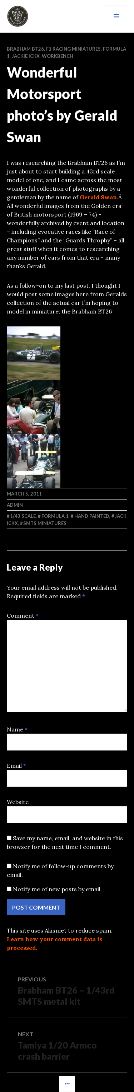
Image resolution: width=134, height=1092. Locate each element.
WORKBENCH (57, 56)
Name (17, 729)
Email (16, 765)
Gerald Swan (98, 197)
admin (15, 505)
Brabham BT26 (25, 49)
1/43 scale (23, 516)
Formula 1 (55, 516)
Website (18, 801)
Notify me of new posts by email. (57, 889)
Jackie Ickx (26, 56)
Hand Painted (91, 516)
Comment (23, 615)
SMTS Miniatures (44, 523)
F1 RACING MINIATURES (73, 49)
